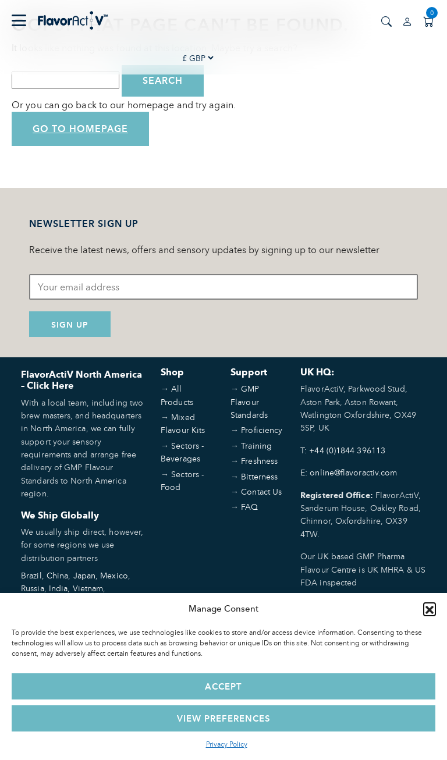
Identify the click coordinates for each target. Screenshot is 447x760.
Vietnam (88, 588)
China (58, 575)
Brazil (31, 575)
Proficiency (261, 429)
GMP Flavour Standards (249, 401)
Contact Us (261, 491)
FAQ (249, 506)
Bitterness (259, 476)
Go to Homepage (80, 129)
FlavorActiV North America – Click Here (81, 380)
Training (256, 445)
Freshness (259, 460)
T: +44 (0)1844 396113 (342, 450)
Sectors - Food (182, 480)
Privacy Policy (226, 744)
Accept (223, 686)
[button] (429, 609)
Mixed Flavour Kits (183, 423)
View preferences (224, 718)
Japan (84, 575)
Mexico (114, 575)
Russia (32, 588)
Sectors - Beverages (182, 452)
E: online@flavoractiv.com (349, 472)
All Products (177, 395)
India (58, 588)
